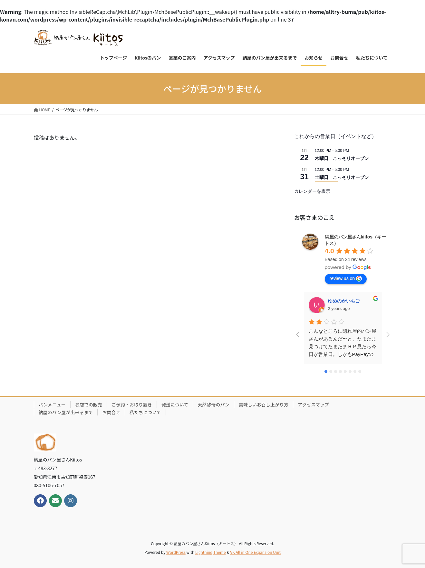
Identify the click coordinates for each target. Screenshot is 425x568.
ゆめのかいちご (344, 300)
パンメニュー (52, 404)
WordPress (176, 552)
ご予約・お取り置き (131, 404)
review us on (346, 279)
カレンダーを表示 (312, 191)
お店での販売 (88, 404)
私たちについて (145, 412)
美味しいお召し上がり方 (263, 404)
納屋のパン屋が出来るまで (66, 412)
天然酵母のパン (213, 404)
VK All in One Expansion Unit (255, 552)
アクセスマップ (313, 404)
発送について (174, 404)
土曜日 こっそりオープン (342, 177)
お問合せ (111, 412)
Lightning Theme (210, 552)
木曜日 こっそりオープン (342, 158)
